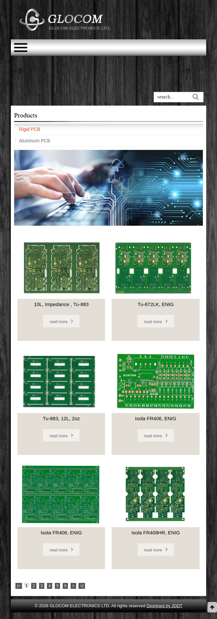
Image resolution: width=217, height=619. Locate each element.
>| (81, 586)
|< (18, 586)
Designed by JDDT (164, 605)
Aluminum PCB (34, 140)
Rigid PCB (29, 129)
